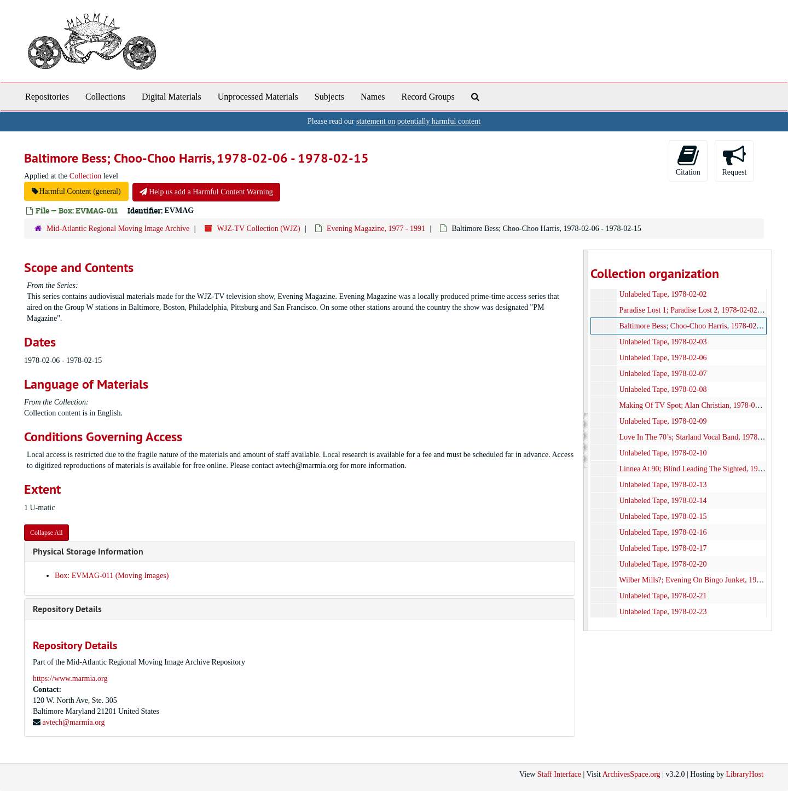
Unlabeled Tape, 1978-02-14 (662, 500)
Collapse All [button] (46, 532)
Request (734, 160)
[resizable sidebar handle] (586, 440)
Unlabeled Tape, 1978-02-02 (662, 294)
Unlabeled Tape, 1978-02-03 (662, 342)
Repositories (47, 96)
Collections (105, 96)
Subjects (329, 96)
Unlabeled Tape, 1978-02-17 (662, 548)
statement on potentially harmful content (418, 121)
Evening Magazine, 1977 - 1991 (376, 228)
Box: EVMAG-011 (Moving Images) (112, 575)
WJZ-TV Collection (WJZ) (258, 228)
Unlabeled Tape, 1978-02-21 (662, 596)
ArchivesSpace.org (631, 774)
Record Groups (427, 96)
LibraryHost (744, 774)
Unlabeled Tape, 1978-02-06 (662, 358)
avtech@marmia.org (74, 722)
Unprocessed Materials (258, 96)
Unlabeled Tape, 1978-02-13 (662, 485)
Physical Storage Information (88, 551)
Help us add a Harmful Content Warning (206, 192)
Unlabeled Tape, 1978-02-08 (662, 389)
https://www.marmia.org (70, 678)
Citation (688, 160)
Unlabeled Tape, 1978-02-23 (662, 612)
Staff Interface (559, 774)
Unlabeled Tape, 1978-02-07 (662, 373)
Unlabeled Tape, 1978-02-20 (662, 564)
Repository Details (67, 609)
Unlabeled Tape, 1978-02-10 (662, 453)
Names (373, 96)
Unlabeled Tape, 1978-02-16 (662, 532)
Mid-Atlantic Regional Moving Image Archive (118, 228)
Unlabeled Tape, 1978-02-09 (662, 421)
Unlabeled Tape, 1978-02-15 (662, 516)
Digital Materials (171, 96)
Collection (85, 176)
